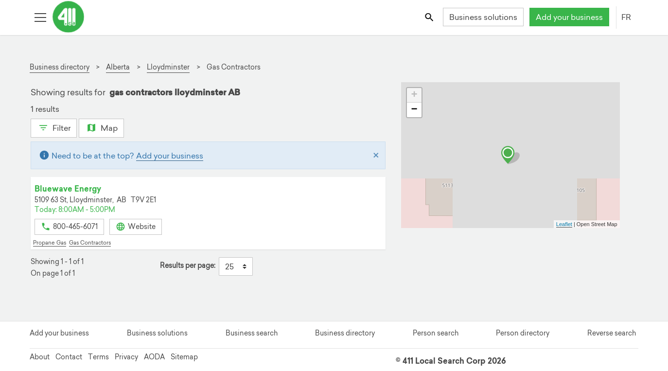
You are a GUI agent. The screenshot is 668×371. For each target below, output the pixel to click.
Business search (252, 333)
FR (626, 17)
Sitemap (184, 357)
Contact (68, 357)
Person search (435, 333)
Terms (98, 357)
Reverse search (611, 333)
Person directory (522, 333)
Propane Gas (49, 242)
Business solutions (483, 17)
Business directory (345, 333)
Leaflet (564, 224)
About (40, 357)
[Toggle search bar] (430, 16)
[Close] (376, 155)
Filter (53, 127)
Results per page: (187, 266)
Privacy (126, 357)
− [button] (414, 110)
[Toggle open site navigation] (40, 16)
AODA (154, 357)
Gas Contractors (90, 242)
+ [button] (414, 95)
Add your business (569, 17)
